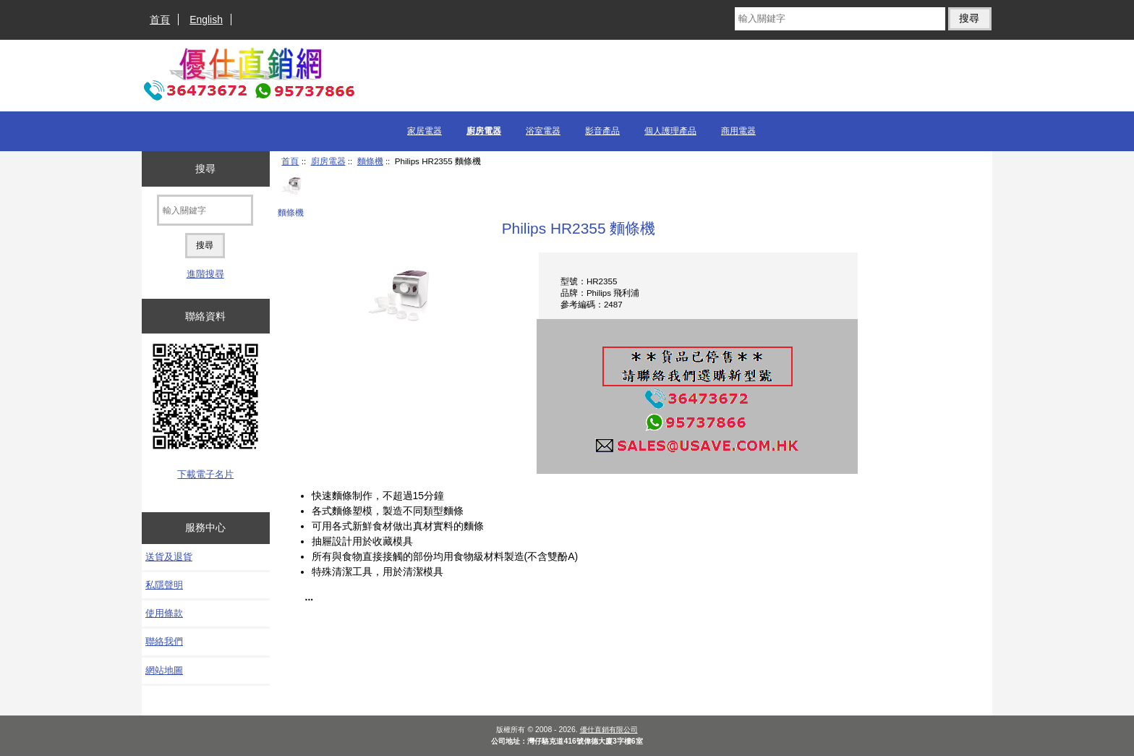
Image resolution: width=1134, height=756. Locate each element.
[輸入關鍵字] (840, 18)
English (206, 19)
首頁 (160, 19)
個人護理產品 (670, 131)
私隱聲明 (164, 584)
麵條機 (370, 161)
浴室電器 (543, 131)
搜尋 (205, 168)
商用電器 (738, 131)
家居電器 (424, 131)
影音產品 (602, 131)
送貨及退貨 (168, 556)
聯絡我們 (164, 641)
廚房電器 (328, 161)
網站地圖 (164, 670)
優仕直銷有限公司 (609, 730)
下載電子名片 (205, 474)
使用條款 (164, 613)
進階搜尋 (205, 273)
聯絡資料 (205, 316)
